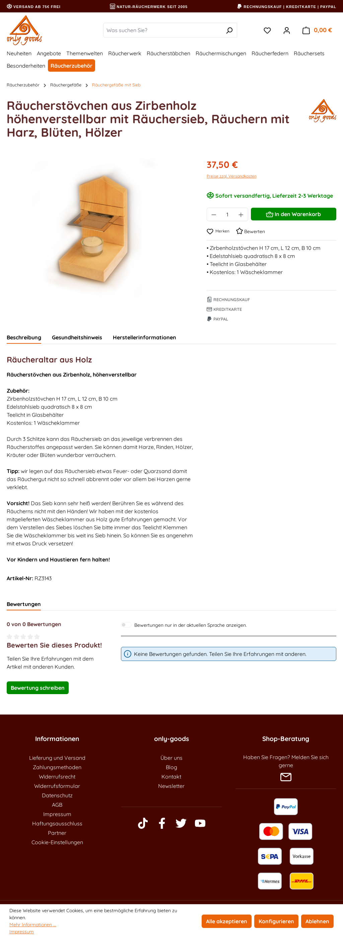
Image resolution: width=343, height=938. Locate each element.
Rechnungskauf (228, 299)
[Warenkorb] (317, 30)
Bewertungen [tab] (24, 604)
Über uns (171, 757)
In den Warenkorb (293, 213)
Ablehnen (317, 921)
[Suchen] (229, 30)
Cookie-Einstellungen (57, 842)
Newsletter (171, 786)
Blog (171, 767)
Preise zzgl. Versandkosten (232, 176)
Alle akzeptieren (226, 921)
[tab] (24, 338)
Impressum (57, 814)
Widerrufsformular (57, 786)
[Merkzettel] (267, 30)
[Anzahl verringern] (214, 214)
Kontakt (171, 776)
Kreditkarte (224, 309)
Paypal (217, 319)
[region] (100, 230)
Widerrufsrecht (57, 776)
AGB (57, 804)
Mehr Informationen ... (32, 925)
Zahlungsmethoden (57, 767)
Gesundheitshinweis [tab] (77, 337)
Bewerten (250, 231)
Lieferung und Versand (57, 757)
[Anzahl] (227, 214)
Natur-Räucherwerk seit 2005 (149, 7)
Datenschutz (57, 795)
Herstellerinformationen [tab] (144, 337)
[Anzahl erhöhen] (241, 214)
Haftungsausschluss (57, 823)
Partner (57, 832)
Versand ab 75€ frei (34, 7)
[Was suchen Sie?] (162, 30)
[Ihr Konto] (287, 30)
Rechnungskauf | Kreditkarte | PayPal (286, 7)
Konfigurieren (276, 921)
